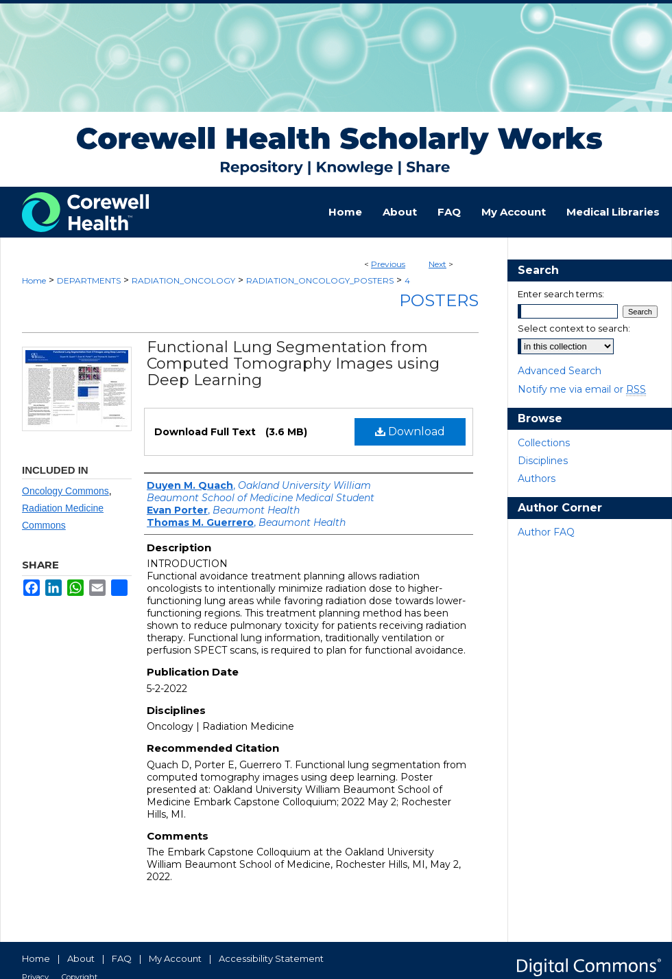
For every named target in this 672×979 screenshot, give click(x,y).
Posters (439, 300)
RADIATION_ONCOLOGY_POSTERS (320, 280)
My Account (175, 958)
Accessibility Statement (271, 958)
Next (437, 264)
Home (34, 280)
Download (410, 431)
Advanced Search (559, 371)
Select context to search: (574, 328)
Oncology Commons (65, 490)
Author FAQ (546, 532)
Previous (388, 264)
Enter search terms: (561, 293)
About (81, 958)
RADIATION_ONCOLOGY (183, 280)
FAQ (122, 958)
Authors (536, 478)
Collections (544, 443)
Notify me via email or (582, 389)
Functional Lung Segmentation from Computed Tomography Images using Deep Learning (293, 363)
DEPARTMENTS (89, 280)
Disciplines (543, 460)
